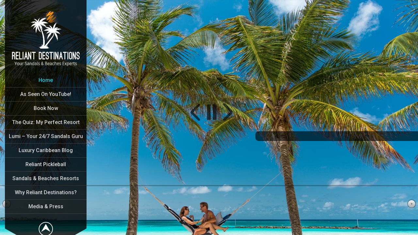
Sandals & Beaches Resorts (45, 178)
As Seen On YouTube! (45, 94)
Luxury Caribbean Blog (46, 150)
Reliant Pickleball (45, 164)
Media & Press (45, 206)
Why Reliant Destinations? (46, 192)
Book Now (46, 108)
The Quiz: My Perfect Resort (46, 122)
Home (46, 80)
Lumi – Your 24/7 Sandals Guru (46, 136)
